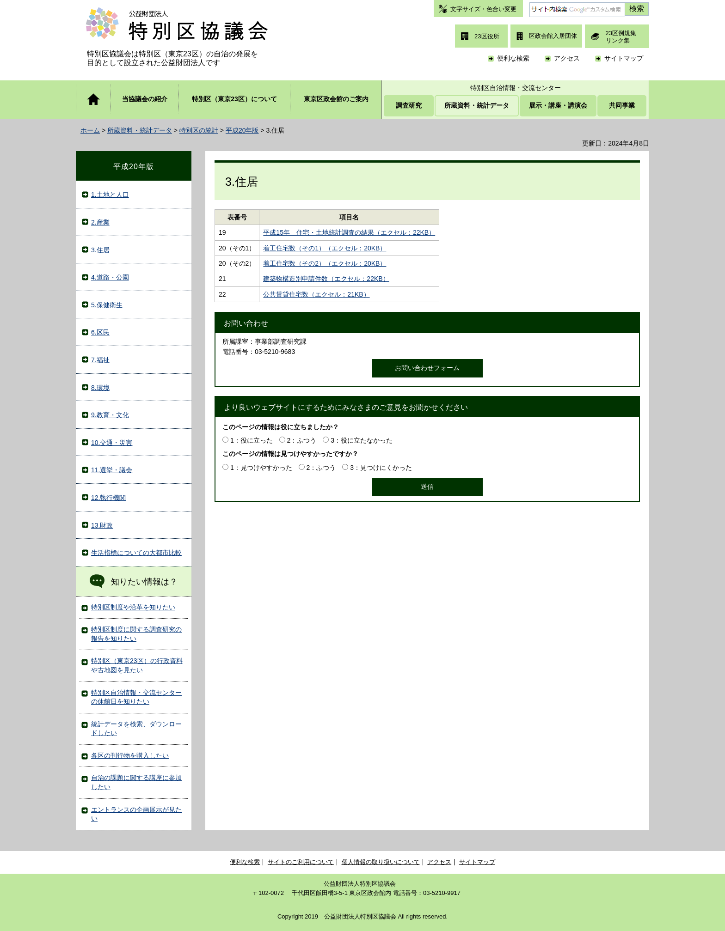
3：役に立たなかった (362, 440)
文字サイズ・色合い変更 (483, 9)
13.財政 (102, 525)
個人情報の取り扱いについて (381, 861)
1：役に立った (251, 440)
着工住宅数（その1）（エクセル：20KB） (324, 248)
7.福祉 (100, 360)
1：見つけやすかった (261, 467)
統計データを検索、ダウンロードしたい (136, 728)
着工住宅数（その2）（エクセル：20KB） (324, 263)
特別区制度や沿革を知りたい (133, 607)
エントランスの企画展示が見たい (136, 814)
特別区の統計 (198, 130)
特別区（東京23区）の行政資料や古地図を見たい (137, 665)
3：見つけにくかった (381, 467)
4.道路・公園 (110, 277)
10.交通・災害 (111, 442)
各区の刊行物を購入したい (130, 755)
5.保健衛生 (107, 305)
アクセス (567, 58)
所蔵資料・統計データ (139, 130)
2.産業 (100, 222)
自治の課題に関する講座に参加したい (136, 782)
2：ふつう (302, 440)
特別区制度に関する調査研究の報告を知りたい (136, 634)
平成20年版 (242, 130)
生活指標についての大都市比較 (136, 552)
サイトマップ (623, 58)
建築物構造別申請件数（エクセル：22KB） (326, 278)
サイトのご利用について (301, 861)
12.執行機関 (108, 497)
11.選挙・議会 (111, 470)
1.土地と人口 (110, 194)
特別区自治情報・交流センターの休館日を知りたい (136, 697)
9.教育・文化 (110, 415)
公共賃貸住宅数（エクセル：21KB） (316, 294)
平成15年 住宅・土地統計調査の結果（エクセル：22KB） (349, 232)
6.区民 (100, 332)
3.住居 (100, 250)
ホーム (90, 130)
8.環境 (100, 387)
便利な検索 (513, 58)
